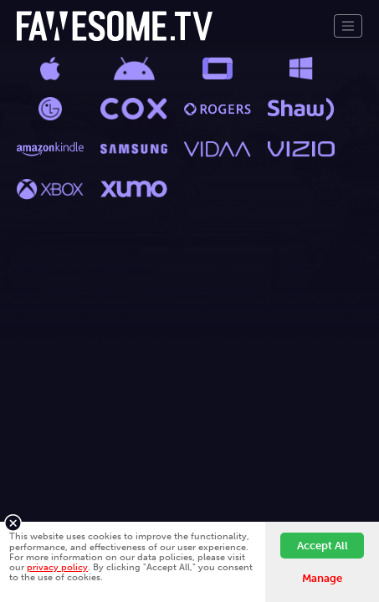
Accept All (322, 545)
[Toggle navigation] (348, 26)
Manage (322, 578)
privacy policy (57, 567)
